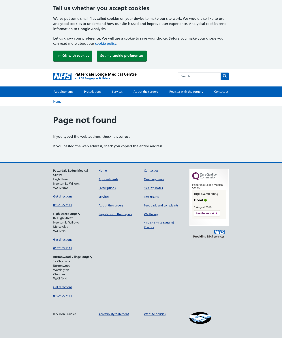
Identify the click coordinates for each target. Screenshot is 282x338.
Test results (151, 197)
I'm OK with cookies (73, 55)
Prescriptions (92, 91)
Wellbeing (151, 214)
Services (117, 91)
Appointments (63, 91)
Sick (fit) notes (153, 188)
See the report (205, 213)
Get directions (62, 196)
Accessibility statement (114, 314)
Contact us (221, 91)
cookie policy (105, 43)
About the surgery (146, 91)
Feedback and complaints (161, 205)
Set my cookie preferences (121, 55)
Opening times (154, 179)
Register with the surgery (186, 91)
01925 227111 (62, 205)
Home (57, 101)
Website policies (155, 314)
